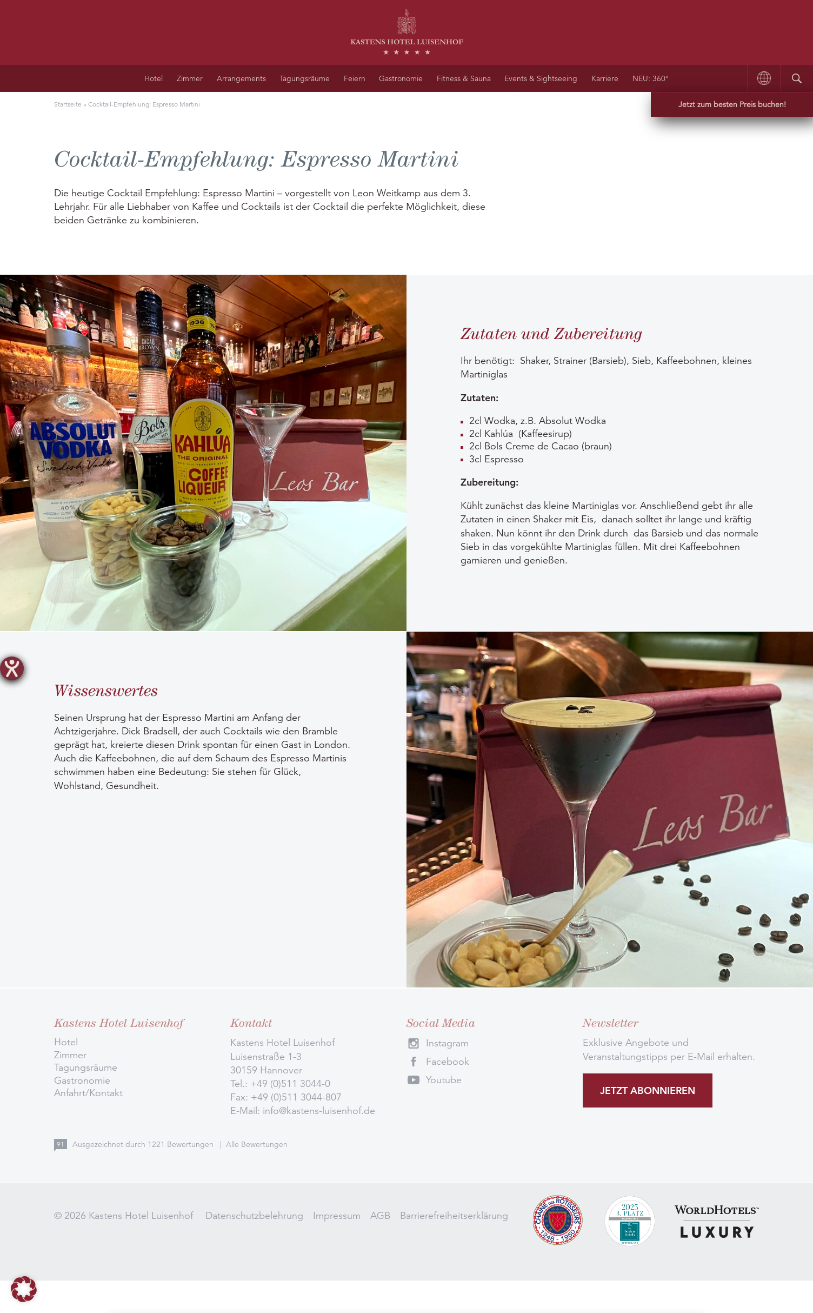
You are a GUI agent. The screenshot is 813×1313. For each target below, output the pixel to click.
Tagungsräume (304, 78)
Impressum (337, 1216)
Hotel (153, 78)
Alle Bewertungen (257, 1144)
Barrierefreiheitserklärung (454, 1216)
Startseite (68, 104)
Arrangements (241, 78)
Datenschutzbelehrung (254, 1216)
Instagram (447, 1043)
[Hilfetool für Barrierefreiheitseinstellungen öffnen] (12, 668)
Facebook (447, 1061)
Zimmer (190, 78)
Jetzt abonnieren (647, 1090)
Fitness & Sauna (464, 78)
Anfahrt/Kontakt (88, 1093)
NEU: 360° (650, 78)
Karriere (604, 78)
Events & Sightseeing (540, 78)
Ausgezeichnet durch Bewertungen (144, 1144)
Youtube (444, 1080)
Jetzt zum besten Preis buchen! (732, 104)
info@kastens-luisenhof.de (319, 1111)
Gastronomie (401, 78)
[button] (24, 1289)
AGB (380, 1216)
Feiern (354, 78)
